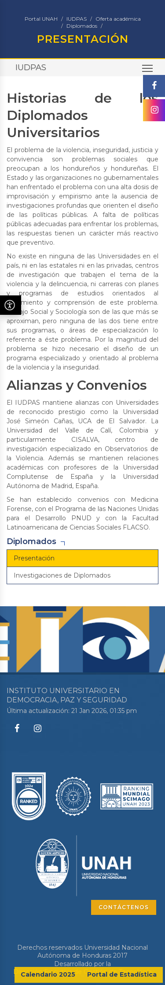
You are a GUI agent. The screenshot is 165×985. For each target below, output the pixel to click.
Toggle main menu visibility (148, 70)
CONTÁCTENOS (124, 907)
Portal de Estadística (122, 974)
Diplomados (81, 25)
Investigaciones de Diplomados (62, 575)
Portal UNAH (41, 18)
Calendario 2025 (48, 974)
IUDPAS (76, 18)
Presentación (34, 558)
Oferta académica (118, 18)
